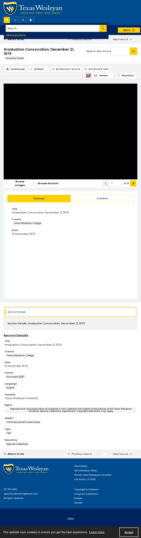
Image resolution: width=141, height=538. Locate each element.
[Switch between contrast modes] (31, 20)
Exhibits (78, 498)
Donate (78, 502)
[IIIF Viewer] (103, 75)
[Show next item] (133, 183)
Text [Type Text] (8, 433)
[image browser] (17, 183)
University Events (15, 58)
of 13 (126, 183)
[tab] (39, 198)
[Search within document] (133, 51)
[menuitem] (70, 518)
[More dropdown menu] (129, 30)
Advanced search (16, 34)
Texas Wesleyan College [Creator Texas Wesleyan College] (27, 223)
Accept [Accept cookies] (128, 532)
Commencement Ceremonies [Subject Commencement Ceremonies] (23, 422)
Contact (70, 518)
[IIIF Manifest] (126, 75)
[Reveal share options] (15, 20)
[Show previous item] (106, 183)
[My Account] (23, 20)
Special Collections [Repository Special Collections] (17, 444)
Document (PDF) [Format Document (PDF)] (15, 376)
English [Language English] (10, 387)
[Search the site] (56, 28)
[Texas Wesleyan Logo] (33, 8)
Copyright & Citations (86, 489)
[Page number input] (116, 183)
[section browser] (51, 183)
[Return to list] (21, 39)
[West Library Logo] (26, 469)
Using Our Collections (86, 493)
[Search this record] (107, 51)
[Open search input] (7, 20)
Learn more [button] (96, 532)
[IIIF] (88, 75)
